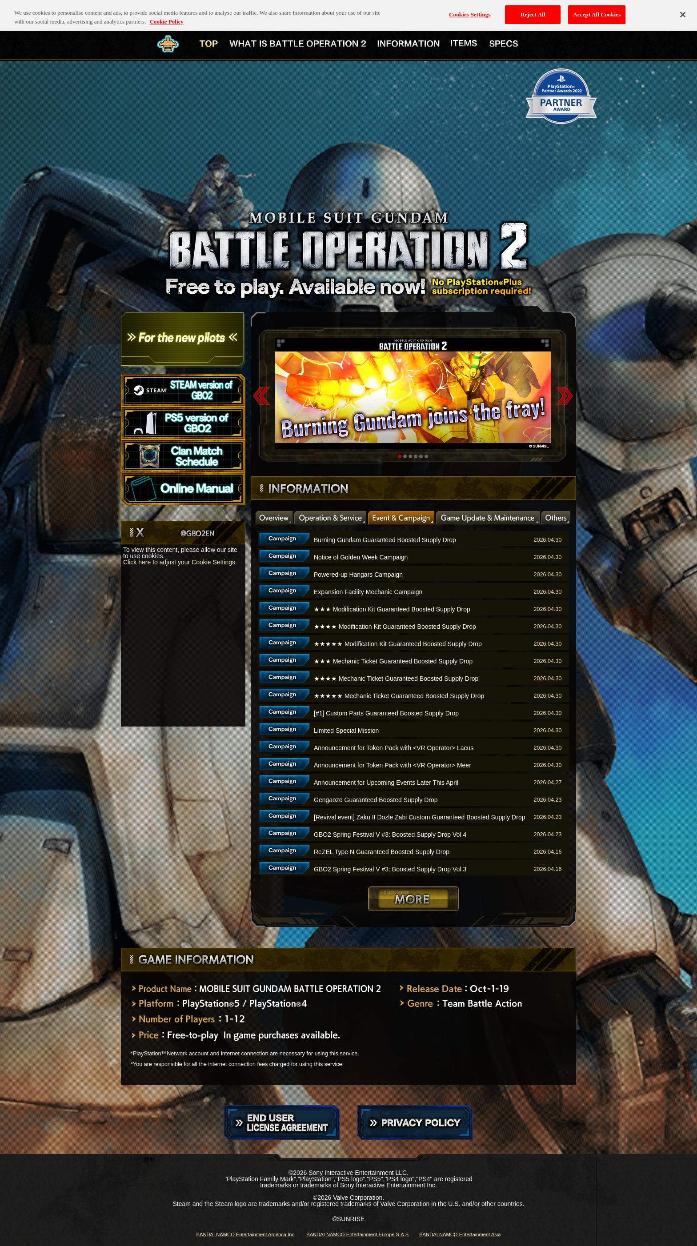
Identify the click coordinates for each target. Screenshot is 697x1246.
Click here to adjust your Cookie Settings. (180, 562)
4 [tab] (415, 456)
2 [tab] (405, 456)
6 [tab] (426, 456)
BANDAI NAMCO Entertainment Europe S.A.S (357, 1234)
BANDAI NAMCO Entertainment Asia (460, 1234)
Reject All (533, 11)
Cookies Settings (469, 11)
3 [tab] (410, 456)
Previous (261, 396)
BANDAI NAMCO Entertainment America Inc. (246, 1234)
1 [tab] (399, 456)
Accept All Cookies (597, 11)
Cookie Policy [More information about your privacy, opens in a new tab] (167, 17)
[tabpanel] (413, 393)
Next (564, 396)
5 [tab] (421, 456)
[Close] (683, 10)
